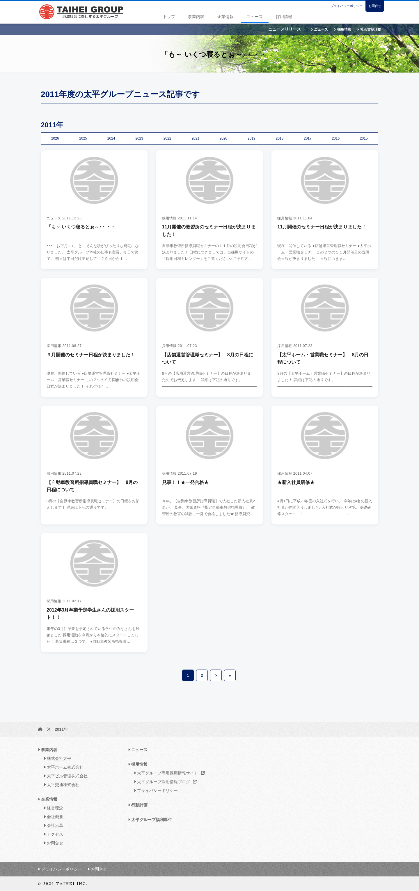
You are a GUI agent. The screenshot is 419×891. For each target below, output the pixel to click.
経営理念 (52, 808)
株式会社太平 (56, 758)
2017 (308, 138)
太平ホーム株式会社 (62, 767)
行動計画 (138, 805)
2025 (83, 138)
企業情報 (225, 16)
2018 (280, 138)
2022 (167, 138)
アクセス (52, 834)
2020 (224, 138)
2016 (336, 138)
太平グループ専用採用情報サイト (168, 773)
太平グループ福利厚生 (150, 819)
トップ (169, 16)
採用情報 (284, 16)
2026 (55, 138)
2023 (139, 138)
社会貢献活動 (369, 29)
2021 (195, 138)
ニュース (254, 16)
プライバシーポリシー (347, 6)
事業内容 (196, 16)
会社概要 (52, 816)
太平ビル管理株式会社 (64, 776)
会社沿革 (52, 825)
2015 (364, 138)
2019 (251, 138)
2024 (111, 138)
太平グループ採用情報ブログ (163, 781)
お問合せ (374, 6)
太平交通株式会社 (60, 784)
